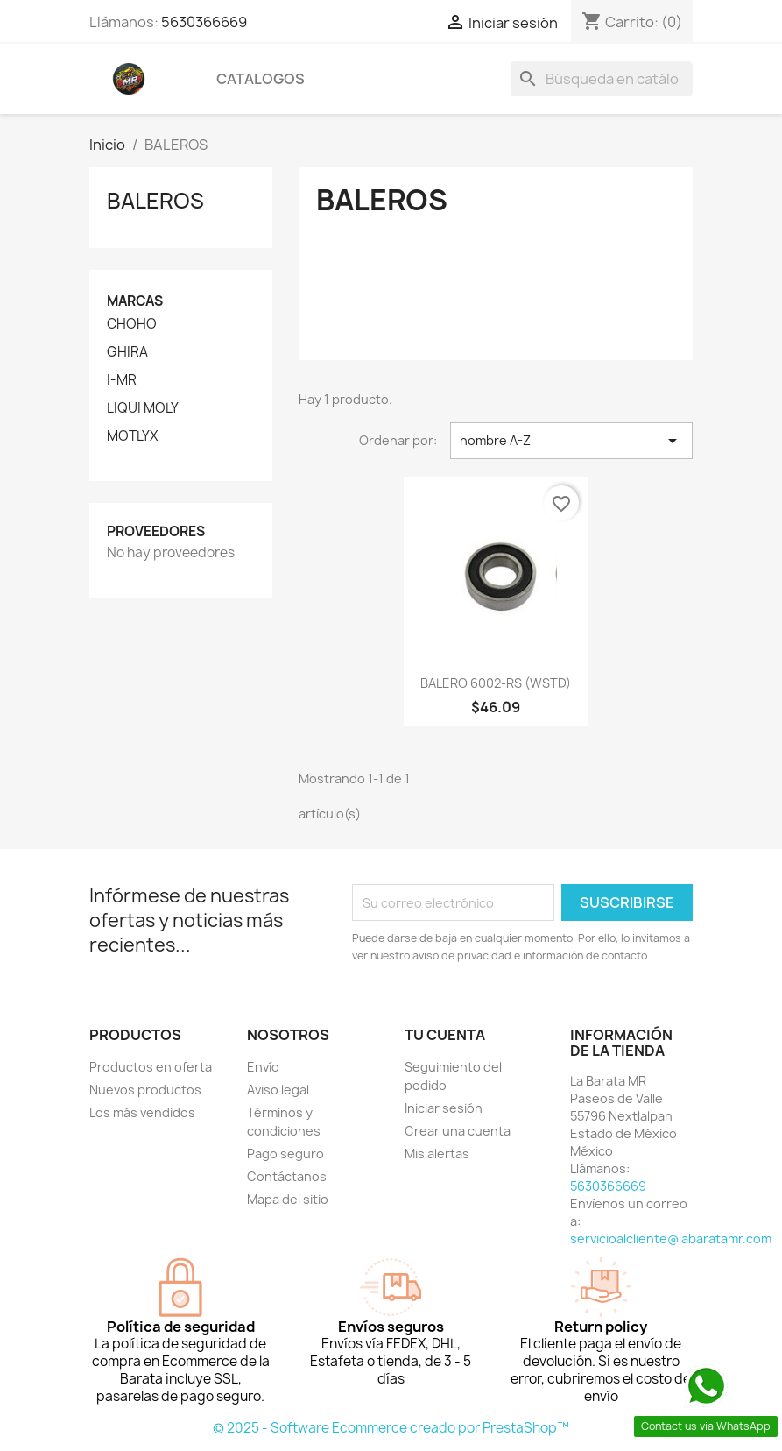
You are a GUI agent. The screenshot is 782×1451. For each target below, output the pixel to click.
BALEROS (155, 201)
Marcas (135, 301)
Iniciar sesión (444, 1108)
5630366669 (204, 22)
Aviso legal (278, 1089)
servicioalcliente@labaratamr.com (670, 1238)
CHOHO (132, 324)
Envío (263, 1066)
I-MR (122, 380)
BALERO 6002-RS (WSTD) (495, 683)
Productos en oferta (150, 1066)
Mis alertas (437, 1153)
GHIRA (127, 352)
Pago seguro (285, 1153)
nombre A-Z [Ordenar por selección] (571, 440)
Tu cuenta (445, 1034)
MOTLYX (132, 436)
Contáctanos (287, 1176)
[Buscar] (602, 78)
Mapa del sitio (287, 1199)
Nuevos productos (145, 1089)
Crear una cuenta (458, 1130)
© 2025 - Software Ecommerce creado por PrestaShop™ (391, 1428)
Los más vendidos (142, 1112)
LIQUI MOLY (143, 408)
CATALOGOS (260, 78)
